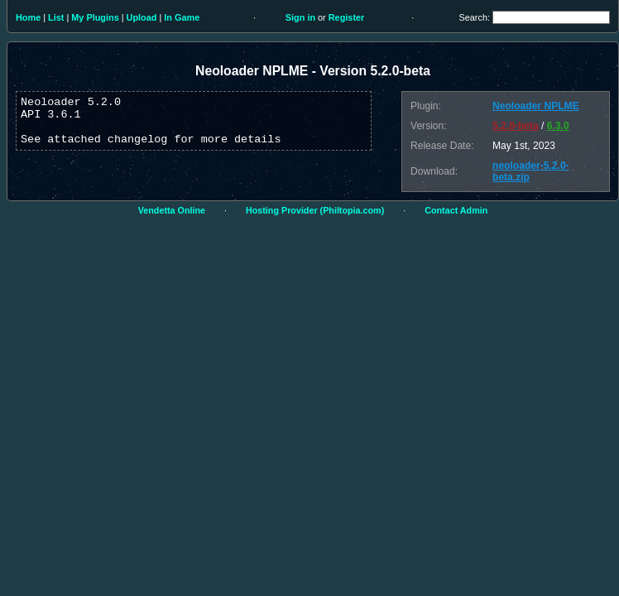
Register (347, 17)
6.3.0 (558, 126)
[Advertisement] (155, 416)
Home (28, 17)
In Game (181, 17)
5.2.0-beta (515, 126)
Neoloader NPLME (535, 106)
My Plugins (94, 17)
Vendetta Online (171, 210)
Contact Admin (456, 210)
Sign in (300, 17)
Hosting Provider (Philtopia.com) (315, 210)
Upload (142, 17)
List (56, 17)
